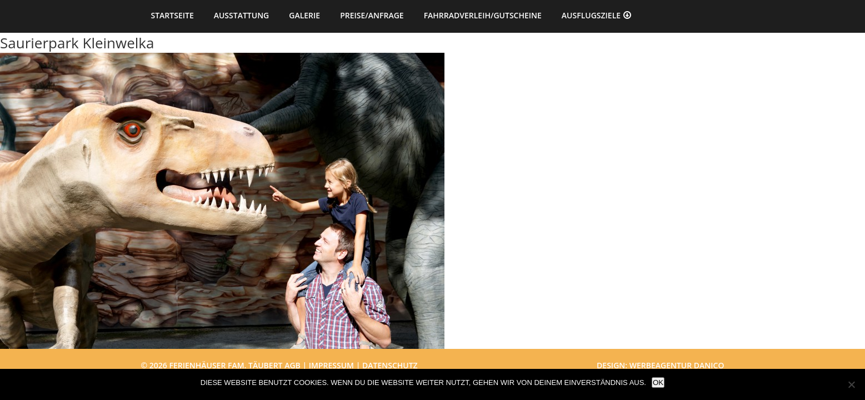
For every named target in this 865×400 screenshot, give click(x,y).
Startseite (172, 15)
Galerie (304, 15)
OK (658, 382)
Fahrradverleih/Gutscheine (483, 15)
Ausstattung (241, 15)
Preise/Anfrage (371, 15)
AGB (292, 365)
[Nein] (851, 384)
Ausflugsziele (591, 15)
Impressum (331, 365)
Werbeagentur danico (676, 365)
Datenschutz (390, 365)
